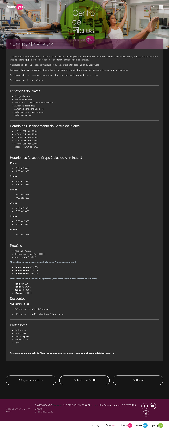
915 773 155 (69, 405)
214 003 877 (83, 405)
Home (9, 33)
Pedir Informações (84, 380)
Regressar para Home (31, 380)
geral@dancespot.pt (47, 412)
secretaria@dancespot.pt (101, 353)
